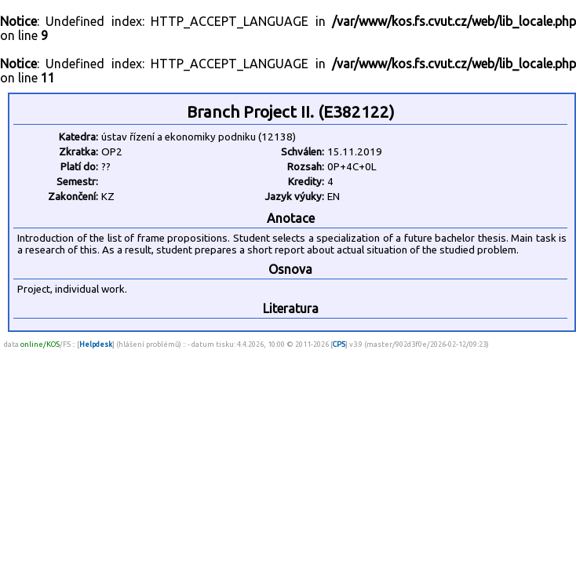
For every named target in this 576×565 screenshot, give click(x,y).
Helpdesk (95, 344)
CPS (339, 344)
